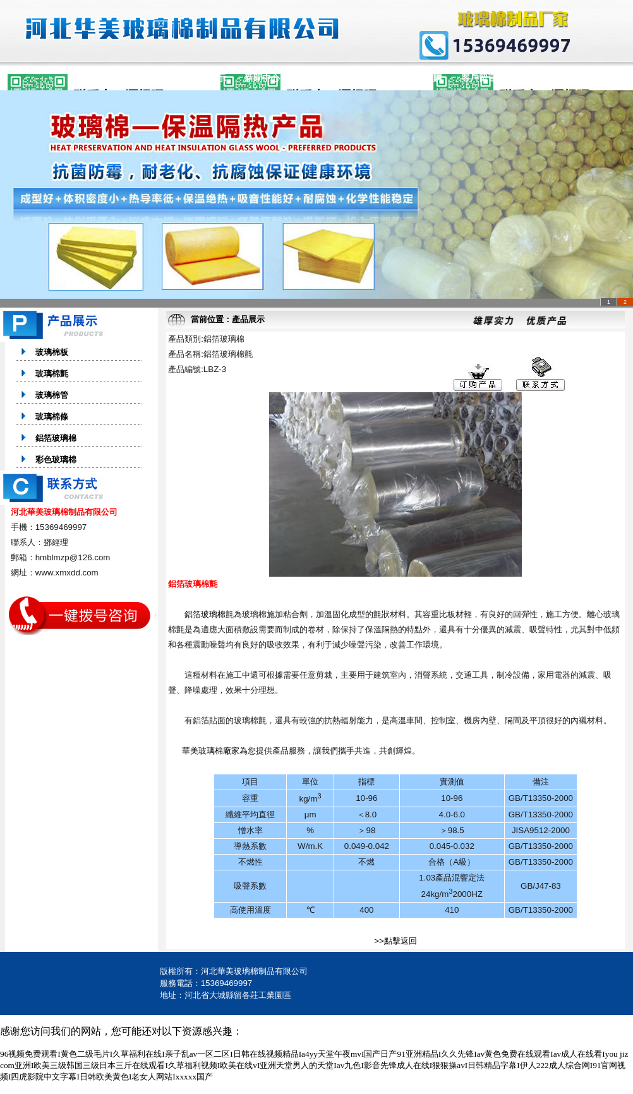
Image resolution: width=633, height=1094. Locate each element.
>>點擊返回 (395, 941)
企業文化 (371, 78)
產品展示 (208, 78)
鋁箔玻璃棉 (205, 614)
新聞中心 (262, 78)
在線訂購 (424, 78)
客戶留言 (479, 78)
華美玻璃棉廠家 (210, 750)
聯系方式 (533, 78)
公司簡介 (154, 78)
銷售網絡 (316, 78)
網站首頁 (100, 78)
